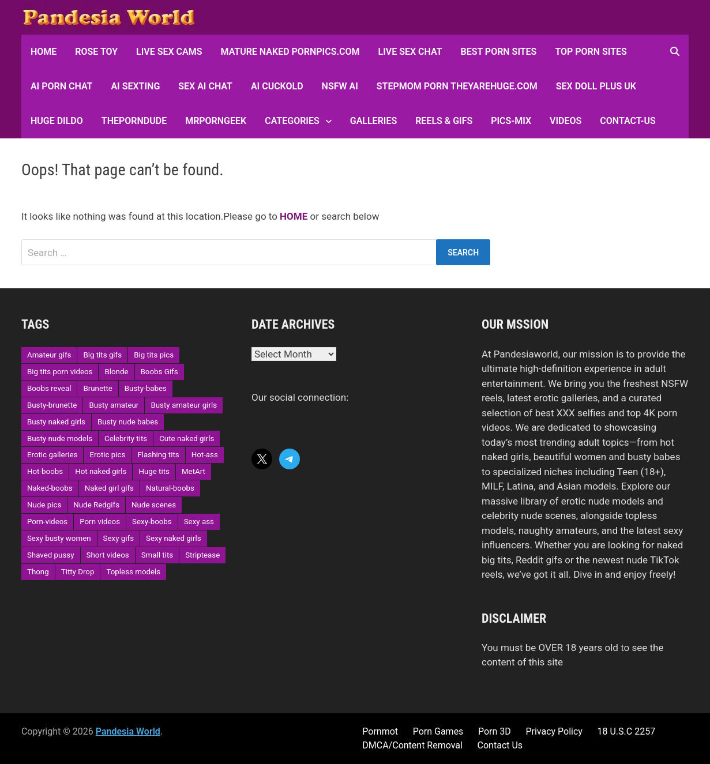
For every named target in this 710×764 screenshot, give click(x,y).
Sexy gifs (118, 538)
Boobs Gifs (159, 371)
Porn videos (100, 521)
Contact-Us (627, 120)
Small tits (157, 555)
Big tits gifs (102, 355)
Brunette (97, 388)
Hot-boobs (45, 471)
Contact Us (500, 745)
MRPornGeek (215, 120)
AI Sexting (135, 86)
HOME (44, 51)
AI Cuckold (277, 86)
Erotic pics (107, 454)
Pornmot (380, 731)
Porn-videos (47, 521)
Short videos (108, 555)
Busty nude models (59, 438)
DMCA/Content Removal (412, 745)
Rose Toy (96, 51)
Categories (292, 120)
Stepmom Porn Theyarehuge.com (457, 86)
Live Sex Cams (169, 51)
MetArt (193, 471)
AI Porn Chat (62, 86)
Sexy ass (199, 521)
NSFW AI (340, 86)
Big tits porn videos (60, 371)
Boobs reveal (49, 388)
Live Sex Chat (410, 51)
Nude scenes (154, 504)
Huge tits (154, 471)
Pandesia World (128, 731)
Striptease (202, 555)
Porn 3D (494, 731)
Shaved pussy (50, 555)
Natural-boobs (170, 488)
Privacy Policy (554, 731)
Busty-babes (146, 388)
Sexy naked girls (173, 538)
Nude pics (44, 504)
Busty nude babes (127, 421)
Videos (565, 120)
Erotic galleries (52, 454)
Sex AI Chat (205, 86)
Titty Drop (78, 571)
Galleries (373, 120)
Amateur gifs (49, 355)
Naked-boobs (50, 488)
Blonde (116, 371)
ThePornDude (134, 120)
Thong (38, 571)
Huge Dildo (57, 120)
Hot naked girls (100, 471)
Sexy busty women (59, 538)
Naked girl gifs (109, 488)
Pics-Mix (511, 120)
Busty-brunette (52, 405)
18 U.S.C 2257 (627, 731)
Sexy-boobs (152, 521)
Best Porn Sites (499, 51)
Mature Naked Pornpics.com (290, 51)
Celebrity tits (125, 438)
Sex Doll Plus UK (596, 86)
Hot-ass (204, 454)
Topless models (133, 571)
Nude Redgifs (96, 504)
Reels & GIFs (443, 120)
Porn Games (438, 731)
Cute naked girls (186, 438)
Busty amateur (113, 405)
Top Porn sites (590, 51)
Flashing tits (158, 454)
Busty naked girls (56, 421)
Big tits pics (154, 355)
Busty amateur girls (184, 405)
